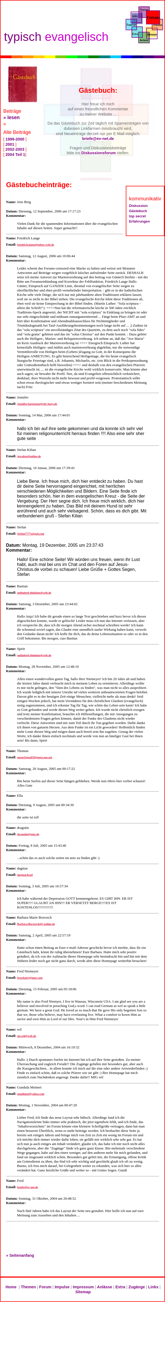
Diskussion (138, 206)
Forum (45, 1287)
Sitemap (83, 1292)
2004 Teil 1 (14, 154)
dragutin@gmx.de (28, 834)
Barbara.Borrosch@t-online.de (36, 923)
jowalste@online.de (29, 456)
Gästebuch (138, 211)
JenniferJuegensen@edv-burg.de (37, 403)
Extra (120, 1287)
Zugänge (137, 1287)
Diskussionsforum (98, 153)
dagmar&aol (25, 874)
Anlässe (104, 1287)
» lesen (11, 117)
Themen (28, 1287)
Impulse (62, 1287)
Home (10, 1287)
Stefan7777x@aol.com (30, 533)
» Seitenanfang (20, 1255)
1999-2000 (14, 139)
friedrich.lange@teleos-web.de (35, 244)
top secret (137, 216)
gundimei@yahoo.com (30, 1093)
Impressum (83, 1287)
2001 (9, 144)
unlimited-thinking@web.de (34, 592)
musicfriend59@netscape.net (34, 757)
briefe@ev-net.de (98, 138)
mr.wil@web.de (26, 1035)
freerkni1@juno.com (29, 977)
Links (153, 1287)
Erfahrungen (139, 221)
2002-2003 (14, 149)
